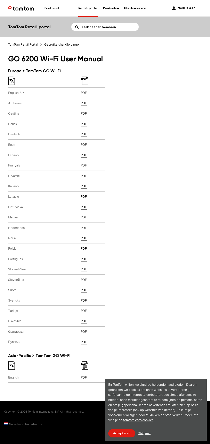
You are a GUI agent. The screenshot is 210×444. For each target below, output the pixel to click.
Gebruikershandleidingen (62, 44)
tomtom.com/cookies (138, 420)
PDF (84, 92)
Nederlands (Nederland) (22, 424)
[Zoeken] (105, 27)
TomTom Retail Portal (23, 44)
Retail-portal (88, 8)
